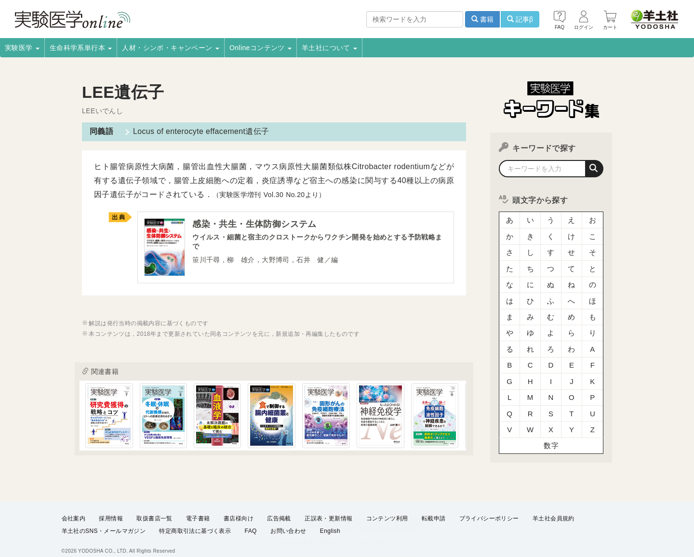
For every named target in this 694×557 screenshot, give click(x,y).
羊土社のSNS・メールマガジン (104, 521)
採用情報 (111, 508)
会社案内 (74, 508)
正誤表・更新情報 (328, 508)
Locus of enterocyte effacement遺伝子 (201, 131)
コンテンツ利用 (387, 508)
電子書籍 (198, 508)
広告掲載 (279, 508)
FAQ (251, 521)
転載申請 (434, 508)
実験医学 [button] (22, 48)
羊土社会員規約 (553, 508)
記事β (520, 19)
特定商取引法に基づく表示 (195, 521)
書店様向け (239, 508)
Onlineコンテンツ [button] (260, 48)
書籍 (482, 19)
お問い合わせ (288, 521)
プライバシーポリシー (489, 508)
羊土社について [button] (329, 48)
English (330, 521)
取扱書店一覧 (154, 508)
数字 (551, 436)
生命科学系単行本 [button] (81, 48)
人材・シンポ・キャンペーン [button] (170, 48)
